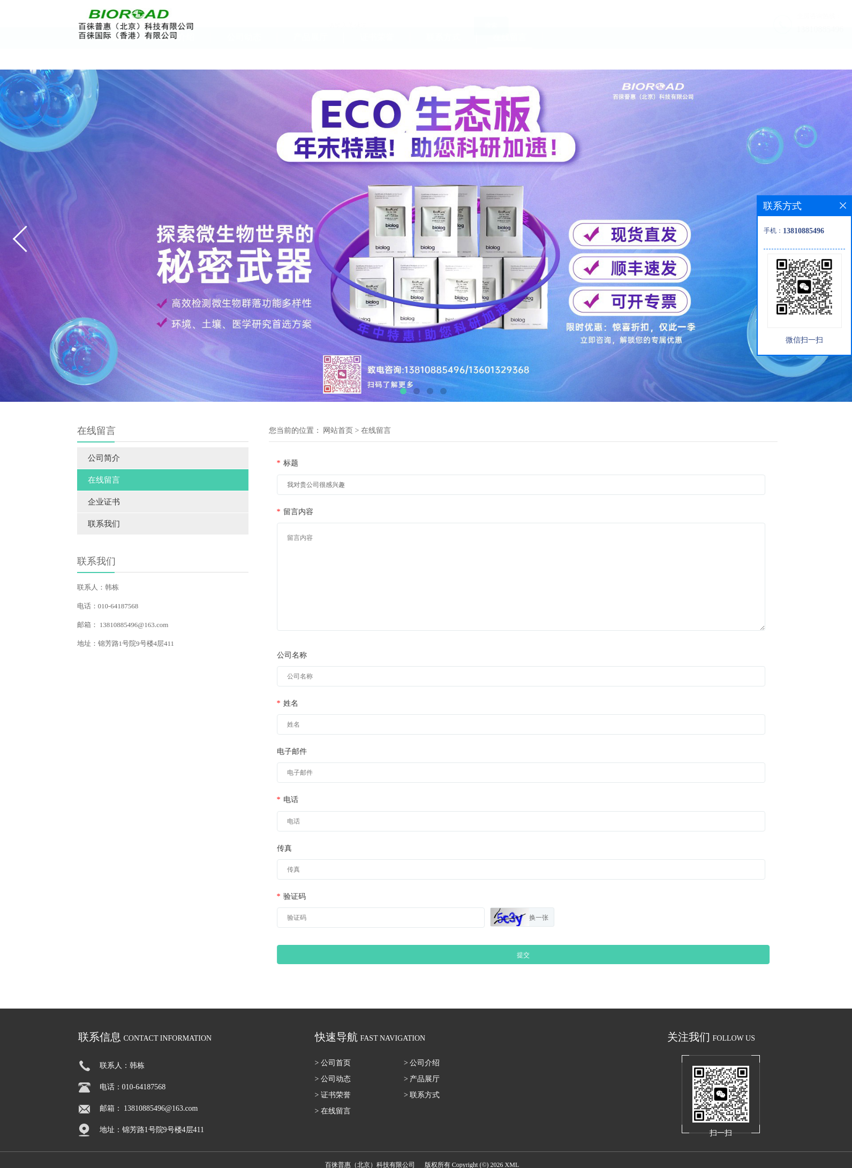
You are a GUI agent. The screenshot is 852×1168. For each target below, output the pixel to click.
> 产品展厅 (422, 1084)
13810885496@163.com (123, 625)
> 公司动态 (333, 1084)
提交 (554, 955)
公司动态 (244, 56)
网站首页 (369, 430)
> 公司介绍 (422, 1068)
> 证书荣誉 (333, 1100)
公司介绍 (178, 56)
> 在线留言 (333, 1116)
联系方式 (443, 56)
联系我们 (93, 524)
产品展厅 (310, 56)
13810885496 (755, 29)
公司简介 (93, 458)
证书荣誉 (377, 56)
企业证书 (93, 502)
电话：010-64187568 (97, 606)
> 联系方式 (422, 1100)
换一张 (569, 917)
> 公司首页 (333, 1068)
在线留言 (510, 56)
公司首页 (111, 56)
